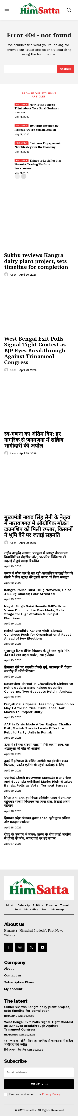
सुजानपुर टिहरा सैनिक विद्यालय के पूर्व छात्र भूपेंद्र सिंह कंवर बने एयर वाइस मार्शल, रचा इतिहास (36, 653)
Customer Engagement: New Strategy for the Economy (38, 145)
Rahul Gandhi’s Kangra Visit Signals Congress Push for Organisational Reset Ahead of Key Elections (37, 634)
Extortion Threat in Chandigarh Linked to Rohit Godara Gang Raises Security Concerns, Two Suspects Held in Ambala (38, 687)
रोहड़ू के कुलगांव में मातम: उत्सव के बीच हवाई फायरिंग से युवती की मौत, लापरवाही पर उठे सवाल (37, 836)
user (13, 274)
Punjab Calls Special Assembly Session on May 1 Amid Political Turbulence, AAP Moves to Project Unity (39, 708)
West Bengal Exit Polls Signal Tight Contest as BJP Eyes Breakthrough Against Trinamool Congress (35, 350)
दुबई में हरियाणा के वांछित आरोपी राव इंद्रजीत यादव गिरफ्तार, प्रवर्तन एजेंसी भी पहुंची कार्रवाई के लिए (36, 763)
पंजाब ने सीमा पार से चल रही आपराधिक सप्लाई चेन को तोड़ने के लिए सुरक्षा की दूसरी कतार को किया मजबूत (38, 575)
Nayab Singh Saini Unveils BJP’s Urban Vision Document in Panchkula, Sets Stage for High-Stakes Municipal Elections (36, 612)
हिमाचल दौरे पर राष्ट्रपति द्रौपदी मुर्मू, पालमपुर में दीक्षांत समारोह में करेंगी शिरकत (37, 669)
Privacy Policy (51, 1094)
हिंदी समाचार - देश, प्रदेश (15, 1049)
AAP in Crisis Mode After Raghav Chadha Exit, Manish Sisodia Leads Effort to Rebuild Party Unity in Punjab (37, 728)
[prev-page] (17, 176)
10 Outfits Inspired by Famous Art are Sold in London (36, 127)
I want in (39, 1084)
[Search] (65, 69)
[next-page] (23, 176)
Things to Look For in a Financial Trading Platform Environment (38, 164)
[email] (39, 1072)
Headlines (11, 1034)
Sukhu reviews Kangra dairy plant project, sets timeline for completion (36, 260)
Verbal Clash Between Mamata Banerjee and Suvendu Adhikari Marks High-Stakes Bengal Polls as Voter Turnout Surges (38, 781)
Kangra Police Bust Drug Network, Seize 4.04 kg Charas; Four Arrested (37, 592)
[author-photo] (7, 274)
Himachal (10, 1015)
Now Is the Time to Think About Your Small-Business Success (37, 108)
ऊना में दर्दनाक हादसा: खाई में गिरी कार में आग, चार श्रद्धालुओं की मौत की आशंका (36, 747)
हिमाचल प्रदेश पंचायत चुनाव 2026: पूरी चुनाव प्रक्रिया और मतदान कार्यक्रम (37, 820)
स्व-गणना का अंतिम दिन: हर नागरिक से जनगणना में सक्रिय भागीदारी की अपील (33, 439)
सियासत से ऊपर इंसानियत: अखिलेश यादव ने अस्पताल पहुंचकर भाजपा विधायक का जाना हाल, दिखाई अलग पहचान (37, 802)
